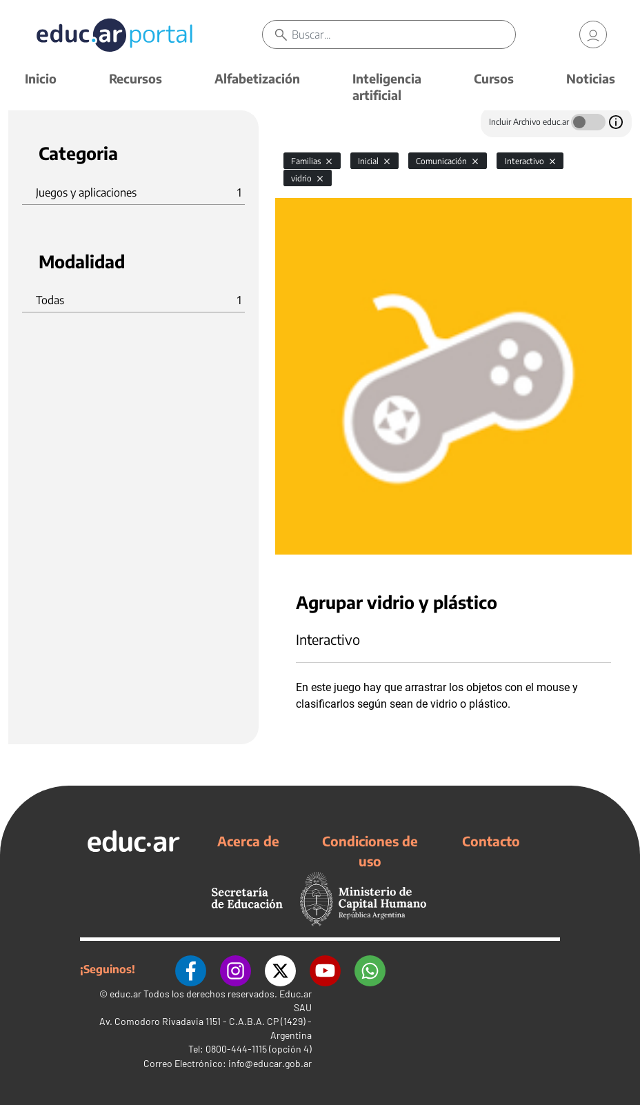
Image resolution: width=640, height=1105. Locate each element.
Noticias (590, 78)
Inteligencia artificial (386, 86)
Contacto (491, 841)
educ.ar (125, 993)
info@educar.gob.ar (270, 1063)
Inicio (41, 78)
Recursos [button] (135, 78)
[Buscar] (404, 34)
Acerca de (248, 841)
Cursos (494, 78)
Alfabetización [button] (257, 78)
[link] (593, 34)
